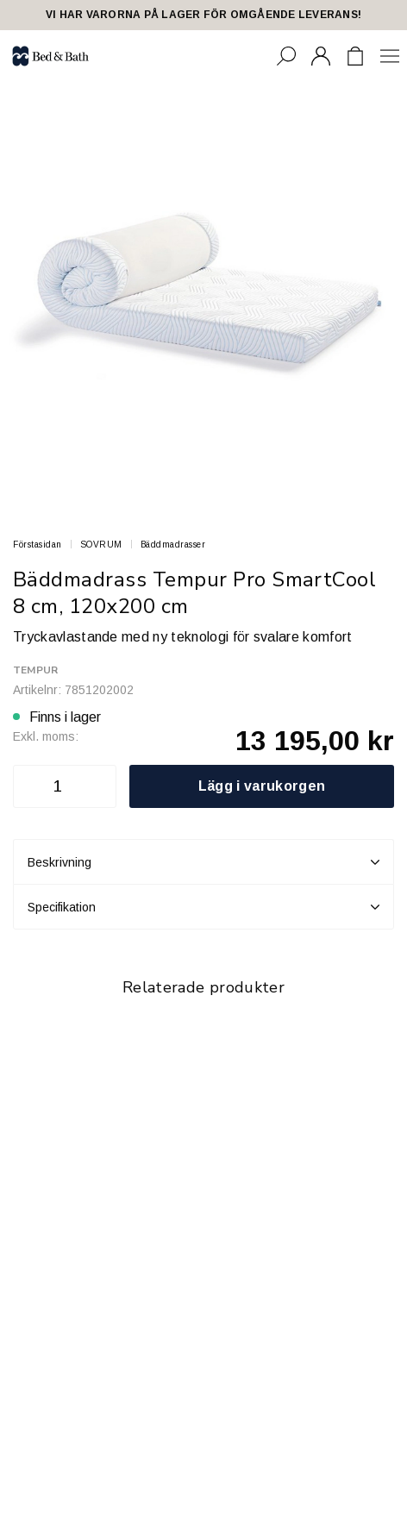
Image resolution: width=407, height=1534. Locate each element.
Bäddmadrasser (173, 544)
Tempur (35, 670)
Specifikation (203, 907)
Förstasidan (37, 544)
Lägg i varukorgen (261, 786)
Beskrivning (203, 862)
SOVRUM (101, 544)
